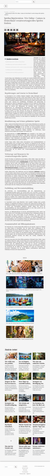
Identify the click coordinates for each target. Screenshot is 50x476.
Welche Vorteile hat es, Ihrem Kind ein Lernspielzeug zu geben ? (25, 427)
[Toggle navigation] (6, 6)
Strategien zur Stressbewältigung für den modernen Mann (11, 406)
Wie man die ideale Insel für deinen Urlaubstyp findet (20, 323)
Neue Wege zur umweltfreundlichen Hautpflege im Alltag (25, 384)
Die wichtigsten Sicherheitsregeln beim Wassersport (19, 307)
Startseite (6, 11)
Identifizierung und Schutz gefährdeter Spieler (15, 64)
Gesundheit (12, 11)
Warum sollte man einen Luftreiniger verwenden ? (24, 448)
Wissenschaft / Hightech (25, 473)
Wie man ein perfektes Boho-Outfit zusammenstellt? (19, 339)
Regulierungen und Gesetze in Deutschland (14, 61)
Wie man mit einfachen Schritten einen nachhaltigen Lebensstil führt (39, 364)
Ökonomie (25, 469)
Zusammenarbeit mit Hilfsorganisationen (14, 72)
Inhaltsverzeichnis (12, 59)
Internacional (25, 468)
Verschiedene (25, 471)
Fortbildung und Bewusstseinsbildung (13, 69)
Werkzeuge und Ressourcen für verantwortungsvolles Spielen (19, 67)
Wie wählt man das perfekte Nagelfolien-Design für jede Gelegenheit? (24, 273)
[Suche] (23, 1)
